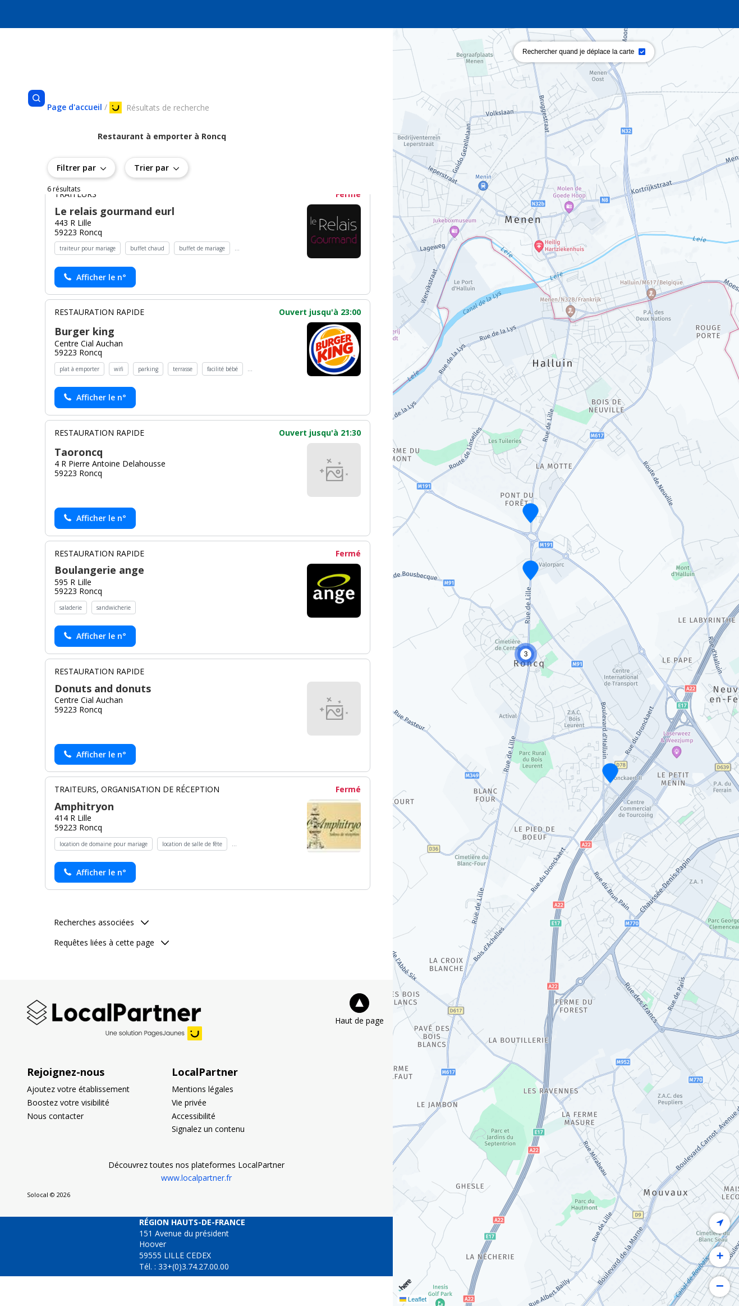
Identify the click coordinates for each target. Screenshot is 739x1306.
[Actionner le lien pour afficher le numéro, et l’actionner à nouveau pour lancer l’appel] (95, 307)
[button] (530, 513)
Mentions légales (202, 1118)
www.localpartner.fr (196, 1207)
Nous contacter (55, 1145)
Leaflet (413, 1299)
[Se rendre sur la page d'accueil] (74, 107)
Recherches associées (101, 952)
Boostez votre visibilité (68, 1132)
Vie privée (189, 1132)
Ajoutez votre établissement (78, 1118)
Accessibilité (193, 1145)
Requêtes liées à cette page (111, 972)
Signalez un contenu (208, 1158)
